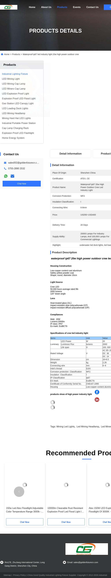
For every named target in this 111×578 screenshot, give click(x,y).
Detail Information (70, 153)
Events (77, 7)
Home (32, 7)
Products (62, 7)
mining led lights (66, 426)
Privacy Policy (19, 575)
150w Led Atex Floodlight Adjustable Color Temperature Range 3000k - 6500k (24, 510)
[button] (19, 491)
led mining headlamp (87, 426)
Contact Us (92, 7)
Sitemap (7, 575)
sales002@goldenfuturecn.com (24, 162)
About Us (46, 7)
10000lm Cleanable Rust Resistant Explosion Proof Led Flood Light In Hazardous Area (65, 510)
